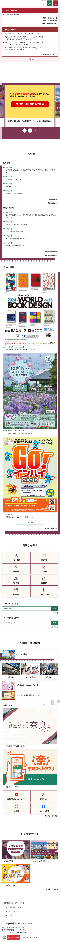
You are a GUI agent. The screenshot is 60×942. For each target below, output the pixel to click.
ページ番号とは (52, 612)
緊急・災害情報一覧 (50, 18)
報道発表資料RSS (51, 240)
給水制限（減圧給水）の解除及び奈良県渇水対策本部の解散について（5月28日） (30, 156)
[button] (43, 3)
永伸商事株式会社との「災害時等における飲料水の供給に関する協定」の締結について (31, 201)
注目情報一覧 (52, 184)
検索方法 (55, 598)
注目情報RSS (52, 188)
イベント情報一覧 (51, 513)
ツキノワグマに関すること (15, 164)
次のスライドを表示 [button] (30, 115)
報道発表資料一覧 (51, 236)
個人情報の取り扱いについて (14, 888)
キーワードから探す (11, 589)
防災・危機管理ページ (49, 23)
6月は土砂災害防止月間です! (15, 216)
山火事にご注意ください (14, 171)
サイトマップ (8, 900)
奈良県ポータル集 (52, 874)
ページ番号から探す (11, 603)
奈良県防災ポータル (50, 54)
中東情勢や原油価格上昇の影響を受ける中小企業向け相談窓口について (29, 107)
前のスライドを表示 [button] (24, 115)
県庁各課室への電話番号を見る (14, 929)
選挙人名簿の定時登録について (16, 231)
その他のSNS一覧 (50, 801)
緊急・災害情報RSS (50, 20)
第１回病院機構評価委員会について (18, 224)
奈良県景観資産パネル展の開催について (19, 209)
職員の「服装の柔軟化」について (17, 178)
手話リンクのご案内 (30, 922)
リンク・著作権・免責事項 (13, 892)
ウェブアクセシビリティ (12, 896)
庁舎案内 (7, 933)
